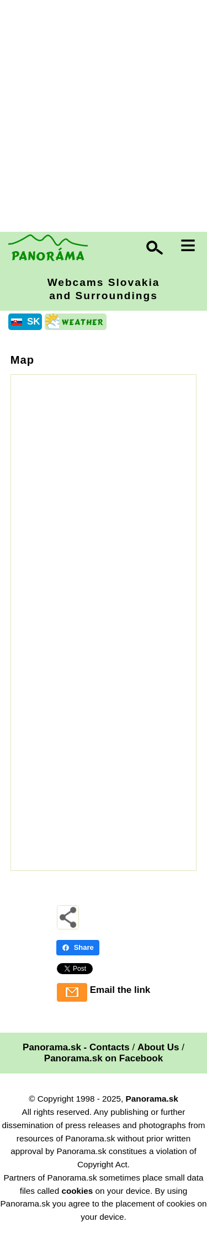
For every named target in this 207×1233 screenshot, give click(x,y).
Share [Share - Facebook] (78, 947)
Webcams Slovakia (103, 289)
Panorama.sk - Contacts (76, 1047)
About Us (158, 1047)
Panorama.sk (152, 1098)
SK (33, 321)
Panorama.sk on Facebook (103, 1058)
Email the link (120, 990)
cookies (77, 1190)
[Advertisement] (103, 117)
